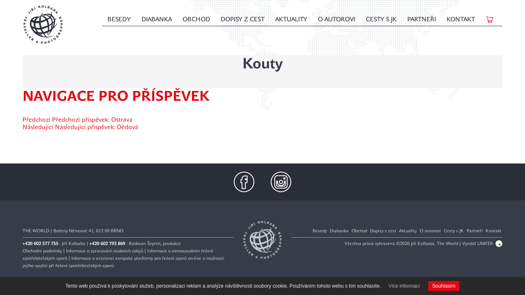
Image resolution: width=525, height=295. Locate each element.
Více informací (404, 286)
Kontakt (461, 19)
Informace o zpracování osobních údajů (104, 251)
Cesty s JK (381, 19)
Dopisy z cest (243, 19)
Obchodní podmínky (42, 251)
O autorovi (336, 19)
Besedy (119, 19)
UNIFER (489, 243)
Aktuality (291, 19)
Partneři (421, 19)
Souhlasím (444, 286)
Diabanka (157, 19)
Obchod (196, 19)
